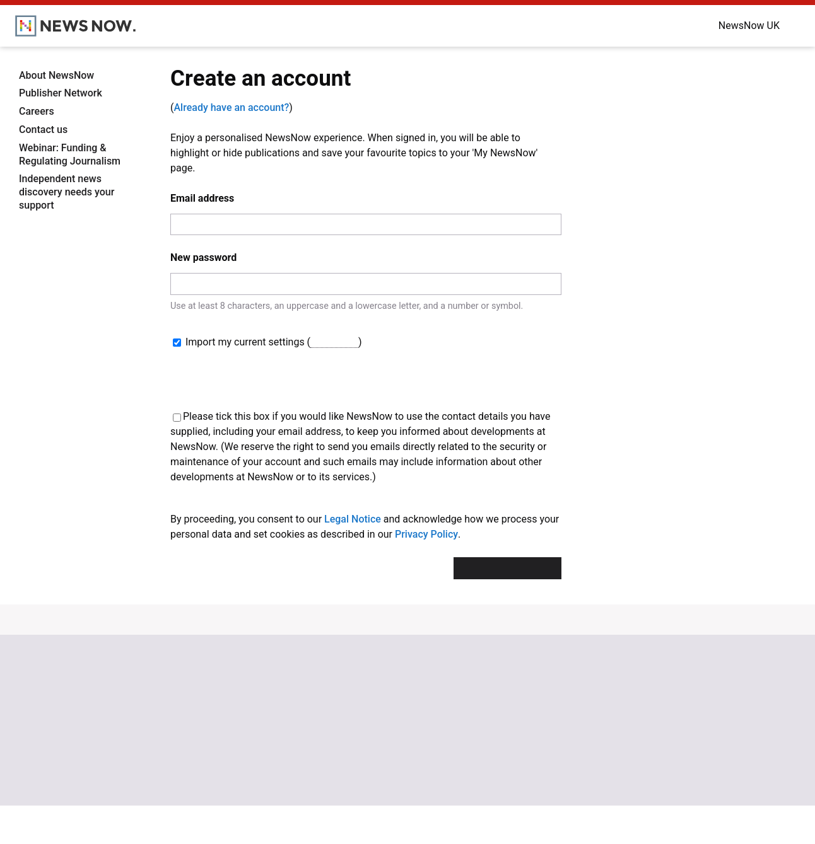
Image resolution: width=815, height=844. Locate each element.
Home (176, 715)
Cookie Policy (656, 728)
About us (181, 728)
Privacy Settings (662, 764)
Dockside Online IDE (514, 752)
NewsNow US (346, 728)
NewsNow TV (190, 752)
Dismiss (668, 819)
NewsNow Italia (349, 764)
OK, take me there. (588, 819)
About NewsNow (56, 75)
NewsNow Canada (355, 777)
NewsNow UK (346, 715)
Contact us (43, 130)
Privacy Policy (426, 573)
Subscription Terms (669, 752)
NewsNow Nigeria (354, 740)
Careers (36, 111)
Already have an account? (231, 107)
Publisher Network (60, 93)
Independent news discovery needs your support (66, 192)
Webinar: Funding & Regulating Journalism (69, 154)
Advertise (493, 728)
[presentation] (465, 395)
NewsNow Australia (358, 789)
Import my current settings (240, 342)
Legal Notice (352, 558)
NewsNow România (358, 752)
